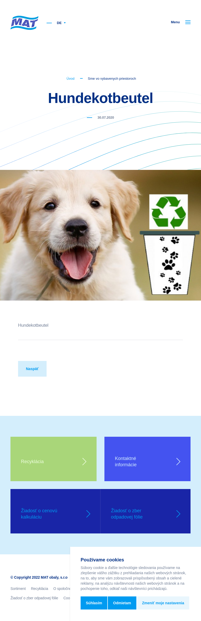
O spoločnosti (64, 588)
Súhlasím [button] (94, 603)
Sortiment (18, 588)
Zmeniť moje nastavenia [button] (163, 603)
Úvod (70, 78)
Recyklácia (39, 588)
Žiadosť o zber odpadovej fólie (34, 598)
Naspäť (32, 369)
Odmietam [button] (122, 603)
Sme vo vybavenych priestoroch (112, 78)
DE (61, 23)
